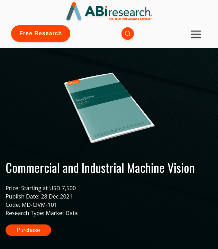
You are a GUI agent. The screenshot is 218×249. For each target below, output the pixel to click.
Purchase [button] (28, 230)
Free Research (40, 33)
